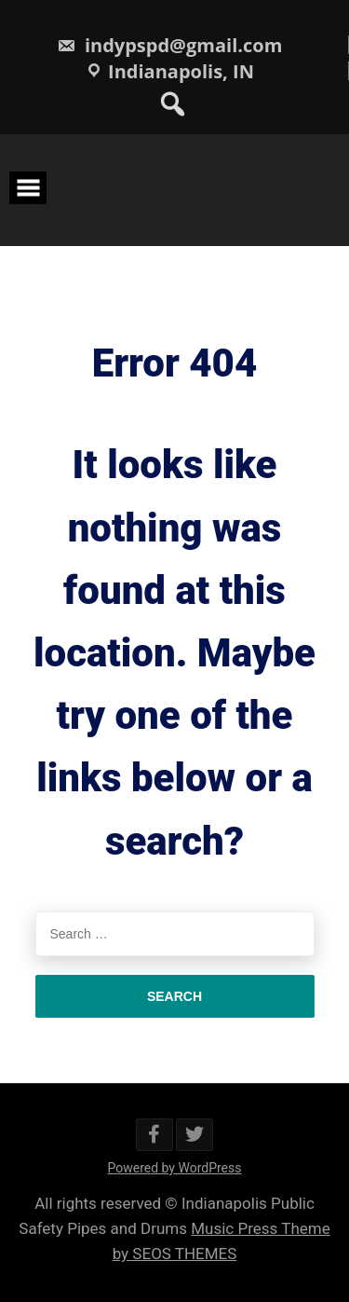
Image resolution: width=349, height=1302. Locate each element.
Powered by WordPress (175, 1167)
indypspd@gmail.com (170, 45)
